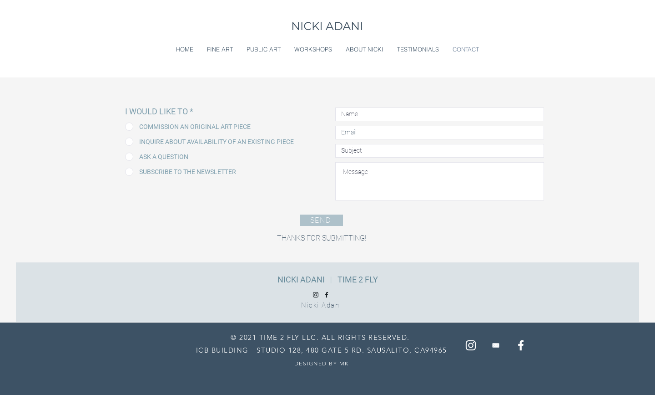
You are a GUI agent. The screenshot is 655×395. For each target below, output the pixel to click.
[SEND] (321, 220)
